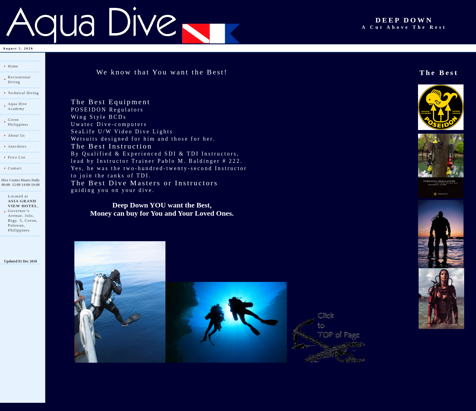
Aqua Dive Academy (17, 106)
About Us (16, 135)
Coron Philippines (18, 122)
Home (13, 66)
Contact (15, 168)
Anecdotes (17, 146)
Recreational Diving (19, 79)
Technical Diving (23, 93)
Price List (16, 157)
